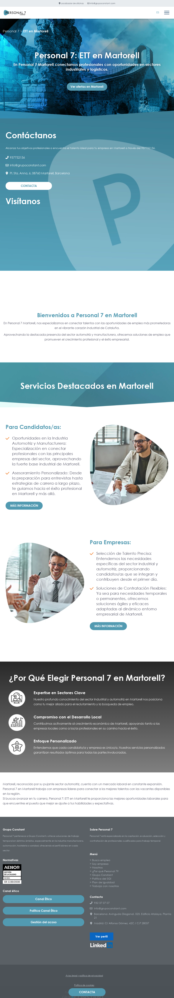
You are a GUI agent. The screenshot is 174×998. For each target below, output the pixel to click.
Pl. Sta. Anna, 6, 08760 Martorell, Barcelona (38, 173)
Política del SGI (101, 878)
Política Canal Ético (44, 911)
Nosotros (97, 867)
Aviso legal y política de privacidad (84, 975)
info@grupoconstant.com (101, 3)
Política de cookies (84, 985)
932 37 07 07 (100, 902)
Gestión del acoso (44, 922)
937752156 (15, 157)
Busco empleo (101, 860)
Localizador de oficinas (71, 3)
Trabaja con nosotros (105, 886)
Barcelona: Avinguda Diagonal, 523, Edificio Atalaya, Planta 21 (130, 915)
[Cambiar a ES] (158, 12)
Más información (24, 505)
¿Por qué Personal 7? (105, 871)
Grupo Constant (102, 874)
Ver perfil (101, 936)
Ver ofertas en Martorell (87, 86)
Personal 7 (11, 31)
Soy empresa (100, 863)
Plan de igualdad (103, 882)
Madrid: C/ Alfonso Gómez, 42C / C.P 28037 (119, 923)
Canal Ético (43, 899)
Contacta (29, 186)
